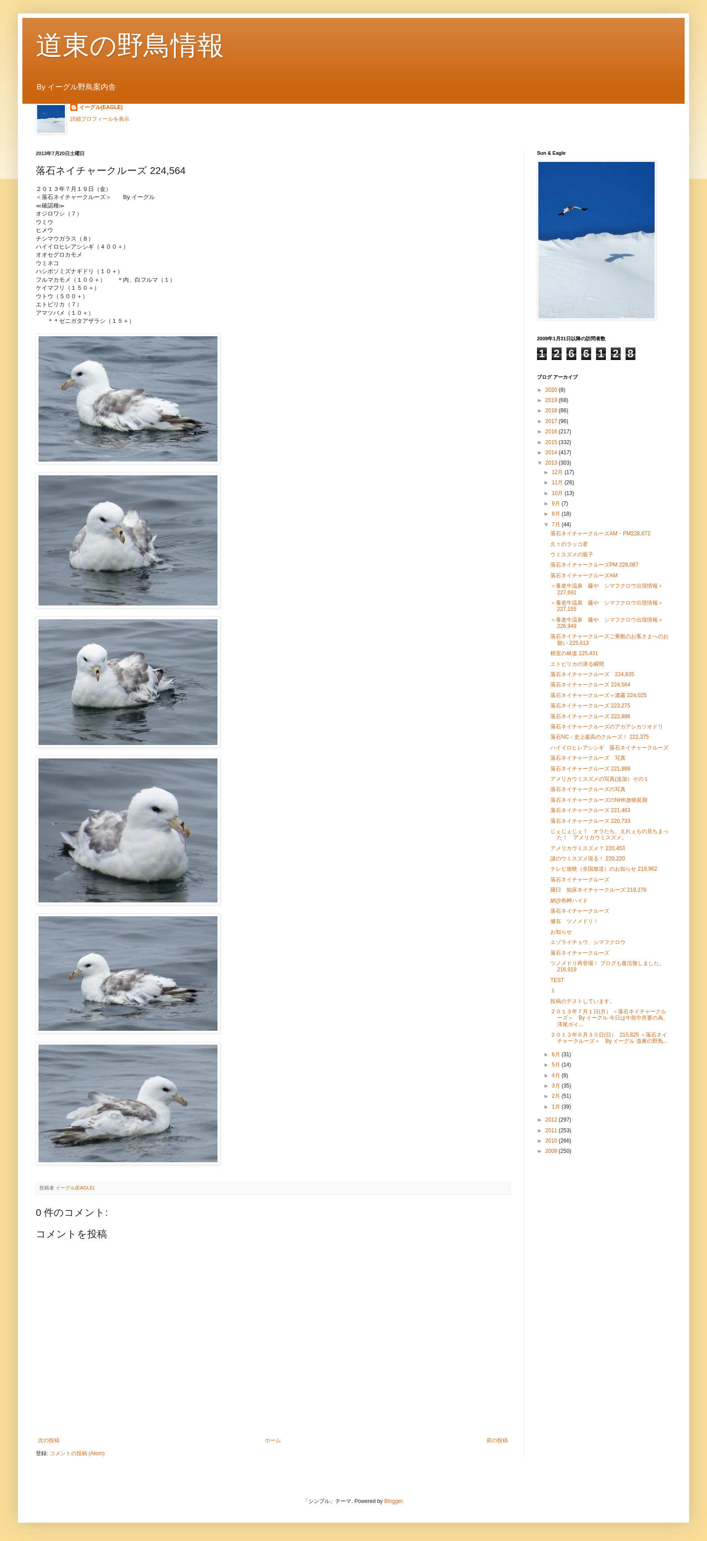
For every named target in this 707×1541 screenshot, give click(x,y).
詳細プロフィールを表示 (99, 119)
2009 (552, 1151)
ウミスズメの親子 (571, 554)
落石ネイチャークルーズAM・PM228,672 (600, 533)
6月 (557, 1054)
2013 (552, 463)
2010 (552, 1141)
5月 (557, 1065)
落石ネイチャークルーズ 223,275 (590, 706)
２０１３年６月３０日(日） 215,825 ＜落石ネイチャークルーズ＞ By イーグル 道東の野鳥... (609, 1038)
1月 (557, 1107)
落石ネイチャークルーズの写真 (588, 789)
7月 (557, 524)
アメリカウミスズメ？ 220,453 (587, 848)
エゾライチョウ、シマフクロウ (588, 942)
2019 (552, 400)
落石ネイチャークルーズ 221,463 (590, 810)
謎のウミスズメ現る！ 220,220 (587, 858)
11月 (558, 482)
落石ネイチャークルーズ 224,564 (590, 685)
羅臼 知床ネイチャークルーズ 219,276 (598, 890)
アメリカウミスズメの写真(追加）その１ (599, 779)
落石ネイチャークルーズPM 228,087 (594, 565)
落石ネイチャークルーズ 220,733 (590, 821)
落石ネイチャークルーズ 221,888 (590, 769)
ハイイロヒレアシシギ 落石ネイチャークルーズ (609, 748)
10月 (558, 493)
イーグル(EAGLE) (101, 107)
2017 (552, 421)
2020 (552, 390)
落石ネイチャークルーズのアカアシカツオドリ (606, 727)
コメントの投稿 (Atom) (77, 1453)
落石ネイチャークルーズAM (584, 575)
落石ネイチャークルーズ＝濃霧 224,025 (598, 695)
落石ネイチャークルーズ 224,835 (592, 674)
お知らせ (561, 932)
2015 (552, 442)
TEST (557, 980)
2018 (552, 410)
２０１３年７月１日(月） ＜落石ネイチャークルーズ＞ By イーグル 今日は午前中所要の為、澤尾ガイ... (609, 1018)
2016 (552, 431)
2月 (557, 1096)
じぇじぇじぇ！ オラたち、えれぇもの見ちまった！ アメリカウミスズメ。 (609, 834)
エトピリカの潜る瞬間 (577, 664)
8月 (557, 514)
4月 (557, 1075)
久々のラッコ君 (569, 544)
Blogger (393, 1501)
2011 (552, 1130)
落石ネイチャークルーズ (579, 879)
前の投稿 (497, 1440)
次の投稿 (49, 1440)
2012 (552, 1120)
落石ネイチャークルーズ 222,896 (590, 716)
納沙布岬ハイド (569, 901)
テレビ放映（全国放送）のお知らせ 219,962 (603, 869)
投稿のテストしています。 (582, 1001)
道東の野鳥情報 (130, 45)
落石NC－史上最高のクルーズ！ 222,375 (599, 737)
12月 (558, 472)
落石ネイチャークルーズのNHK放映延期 (598, 800)
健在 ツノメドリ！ (574, 921)
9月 (557, 503)
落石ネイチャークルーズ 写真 (588, 758)
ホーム (273, 1440)
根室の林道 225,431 (574, 653)
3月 (557, 1086)
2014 (552, 452)
